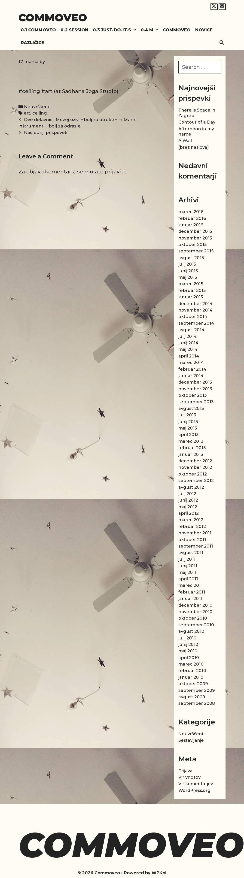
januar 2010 (190, 677)
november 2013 (195, 388)
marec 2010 (191, 664)
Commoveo (52, 17)
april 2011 (188, 578)
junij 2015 (188, 270)
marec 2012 (190, 519)
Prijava (185, 770)
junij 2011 (187, 565)
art (27, 113)
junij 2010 (188, 644)
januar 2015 (190, 297)
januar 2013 (190, 454)
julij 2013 (187, 415)
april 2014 (188, 356)
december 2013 (195, 382)
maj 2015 (187, 277)
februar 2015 (192, 290)
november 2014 (195, 310)
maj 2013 (187, 428)
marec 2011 (190, 585)
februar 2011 (191, 592)
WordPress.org (194, 790)
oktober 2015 (192, 244)
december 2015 (195, 231)
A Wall (185, 140)
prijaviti (115, 172)
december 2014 (195, 303)
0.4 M (151, 30)
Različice (32, 42)
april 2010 (188, 657)
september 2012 (196, 480)
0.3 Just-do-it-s (115, 30)
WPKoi (159, 872)
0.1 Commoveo (38, 30)
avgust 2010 (191, 631)
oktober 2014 (192, 316)
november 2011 (194, 533)
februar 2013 (192, 447)
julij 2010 (187, 638)
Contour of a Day (196, 122)
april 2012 (188, 513)
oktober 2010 (192, 618)
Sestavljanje (191, 740)
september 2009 (196, 690)
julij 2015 (187, 264)
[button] (134, 30)
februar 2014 (192, 369)
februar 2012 (192, 526)
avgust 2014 (191, 329)
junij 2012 (188, 500)
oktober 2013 (192, 395)
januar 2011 (190, 598)
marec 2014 (191, 362)
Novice (204, 30)
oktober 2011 (192, 539)
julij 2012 (187, 493)
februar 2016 (192, 218)
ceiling (39, 113)
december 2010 (195, 605)
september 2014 (196, 323)
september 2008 (196, 703)
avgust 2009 (191, 696)
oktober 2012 (192, 474)
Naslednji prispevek (45, 132)
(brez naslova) (193, 147)
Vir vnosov (189, 777)
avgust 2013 (191, 408)
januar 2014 (191, 375)
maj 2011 (187, 572)
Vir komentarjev (195, 783)
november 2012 (195, 467)
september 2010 (196, 624)
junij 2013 (188, 421)
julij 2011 (186, 559)
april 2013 (188, 434)
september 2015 (196, 251)
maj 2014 (188, 349)
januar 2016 (190, 224)
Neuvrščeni (36, 106)
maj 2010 (187, 651)
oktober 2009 (193, 683)
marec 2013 (190, 441)
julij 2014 (187, 336)
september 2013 (196, 401)
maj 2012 (187, 506)
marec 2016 (190, 211)
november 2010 (195, 611)
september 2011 (195, 546)
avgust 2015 (191, 257)
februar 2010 (192, 670)
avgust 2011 (190, 552)
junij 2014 (188, 342)
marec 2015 (190, 283)
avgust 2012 (191, 487)
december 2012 (195, 460)
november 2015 (195, 238)
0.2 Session (74, 30)
